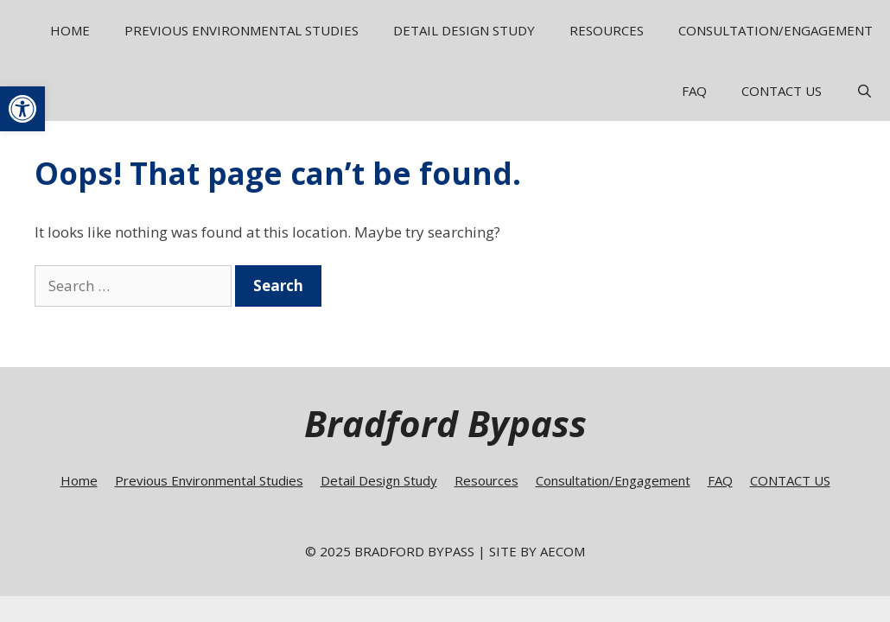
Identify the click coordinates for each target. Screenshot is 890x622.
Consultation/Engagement (775, 30)
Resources (606, 30)
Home (70, 30)
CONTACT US (781, 90)
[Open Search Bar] (864, 90)
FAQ (694, 90)
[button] (22, 108)
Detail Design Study (464, 30)
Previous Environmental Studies (241, 30)
